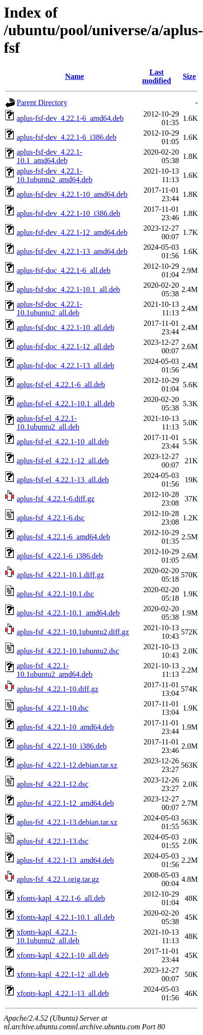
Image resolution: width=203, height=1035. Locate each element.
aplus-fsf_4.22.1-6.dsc (51, 518)
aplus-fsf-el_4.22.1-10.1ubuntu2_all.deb (48, 422)
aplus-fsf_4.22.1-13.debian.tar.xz (67, 822)
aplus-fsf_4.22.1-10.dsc (53, 708)
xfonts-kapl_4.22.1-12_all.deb (63, 974)
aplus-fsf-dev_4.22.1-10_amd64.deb (72, 194)
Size (189, 76)
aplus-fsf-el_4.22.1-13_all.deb (63, 480)
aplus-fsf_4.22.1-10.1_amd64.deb (68, 613)
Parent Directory (42, 102)
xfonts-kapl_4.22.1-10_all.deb (63, 955)
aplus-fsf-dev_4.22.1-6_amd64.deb (70, 118)
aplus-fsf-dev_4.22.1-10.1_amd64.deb (49, 156)
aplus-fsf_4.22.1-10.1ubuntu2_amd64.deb (54, 670)
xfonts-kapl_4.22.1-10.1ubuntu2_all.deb (48, 936)
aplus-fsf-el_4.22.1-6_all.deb (61, 385)
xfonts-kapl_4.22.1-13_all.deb (63, 993)
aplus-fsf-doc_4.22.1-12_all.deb (65, 346)
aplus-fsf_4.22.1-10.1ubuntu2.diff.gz (73, 632)
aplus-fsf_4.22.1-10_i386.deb (62, 746)
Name (74, 76)
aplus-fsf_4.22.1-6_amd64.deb (63, 537)
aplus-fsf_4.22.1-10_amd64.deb (65, 727)
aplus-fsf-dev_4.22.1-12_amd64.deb (72, 232)
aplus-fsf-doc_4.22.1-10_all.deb (65, 327)
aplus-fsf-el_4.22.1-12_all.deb (63, 461)
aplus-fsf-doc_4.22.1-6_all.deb (64, 270)
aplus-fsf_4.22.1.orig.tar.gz (58, 879)
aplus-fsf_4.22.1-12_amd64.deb (65, 803)
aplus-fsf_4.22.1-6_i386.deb (60, 556)
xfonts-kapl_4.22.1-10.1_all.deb (65, 917)
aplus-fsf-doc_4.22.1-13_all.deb (65, 365)
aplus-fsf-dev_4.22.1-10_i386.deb (68, 213)
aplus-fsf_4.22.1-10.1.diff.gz (60, 575)
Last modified (156, 76)
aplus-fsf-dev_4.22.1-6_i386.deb (66, 137)
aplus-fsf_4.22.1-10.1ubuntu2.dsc (68, 651)
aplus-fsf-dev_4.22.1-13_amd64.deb (72, 251)
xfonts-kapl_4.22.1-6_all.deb (61, 898)
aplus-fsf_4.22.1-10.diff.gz (57, 689)
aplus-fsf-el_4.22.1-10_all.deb (63, 442)
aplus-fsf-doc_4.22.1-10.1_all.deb (68, 289)
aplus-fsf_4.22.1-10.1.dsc (55, 594)
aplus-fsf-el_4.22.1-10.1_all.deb (65, 404)
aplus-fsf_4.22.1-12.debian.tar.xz (67, 765)
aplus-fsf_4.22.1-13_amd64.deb (65, 860)
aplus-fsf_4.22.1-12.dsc (53, 784)
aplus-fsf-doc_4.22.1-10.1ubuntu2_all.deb (49, 308)
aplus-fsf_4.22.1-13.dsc (53, 841)
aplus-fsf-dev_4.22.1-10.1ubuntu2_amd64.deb (54, 175)
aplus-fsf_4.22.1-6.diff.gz (55, 499)
